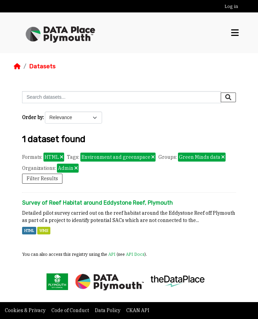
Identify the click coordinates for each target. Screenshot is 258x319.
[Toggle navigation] (235, 33)
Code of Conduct (70, 310)
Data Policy (108, 310)
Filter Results (42, 178)
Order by (32, 117)
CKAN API (137, 310)
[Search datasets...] (121, 97)
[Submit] (228, 97)
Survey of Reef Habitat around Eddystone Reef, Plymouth (97, 203)
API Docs (135, 254)
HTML (29, 230)
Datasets (42, 66)
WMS (43, 230)
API (112, 254)
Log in (231, 6)
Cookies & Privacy (26, 310)
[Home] (17, 66)
